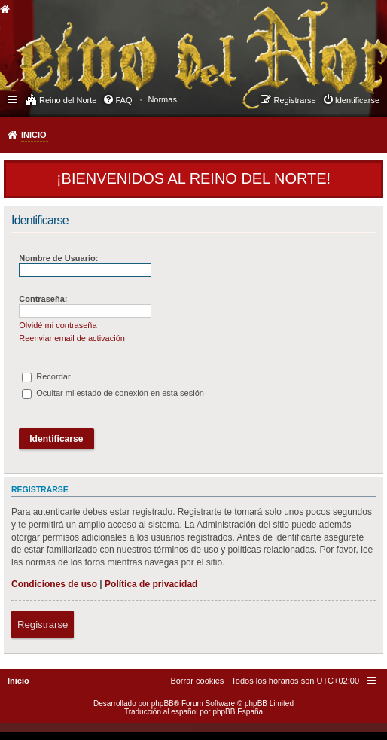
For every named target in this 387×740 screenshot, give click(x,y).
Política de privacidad (151, 584)
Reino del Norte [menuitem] (67, 100)
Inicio (34, 134)
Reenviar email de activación (72, 338)
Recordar (46, 376)
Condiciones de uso (54, 584)
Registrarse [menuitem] (294, 100)
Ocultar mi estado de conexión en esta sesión (113, 392)
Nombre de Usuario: (58, 258)
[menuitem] (162, 99)
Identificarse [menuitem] (357, 100)
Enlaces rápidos (13, 98)
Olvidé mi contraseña (57, 325)
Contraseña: (43, 298)
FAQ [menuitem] (123, 100)
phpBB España (237, 712)
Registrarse (42, 624)
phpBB (162, 703)
